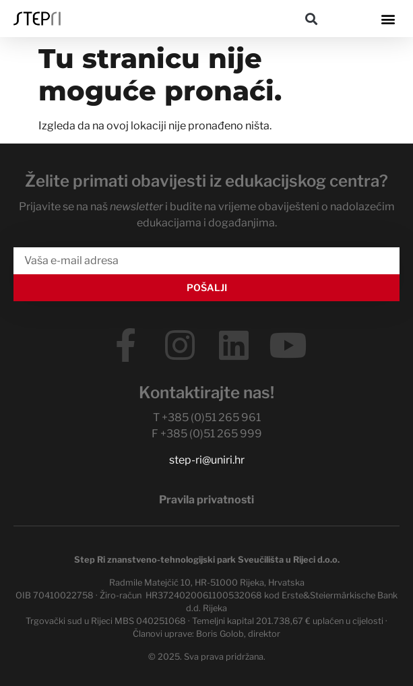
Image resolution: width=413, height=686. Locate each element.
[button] (311, 18)
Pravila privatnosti (206, 499)
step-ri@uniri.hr (207, 460)
